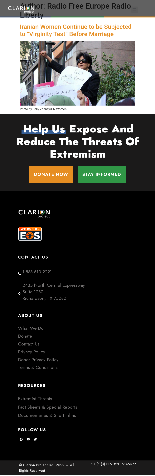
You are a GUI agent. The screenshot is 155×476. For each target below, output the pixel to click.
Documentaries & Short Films (47, 415)
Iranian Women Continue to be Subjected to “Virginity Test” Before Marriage (76, 30)
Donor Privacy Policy (38, 360)
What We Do (31, 329)
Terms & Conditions (38, 368)
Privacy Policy (31, 352)
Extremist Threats (35, 399)
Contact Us (29, 344)
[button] (134, 10)
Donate (25, 336)
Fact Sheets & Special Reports (47, 407)
